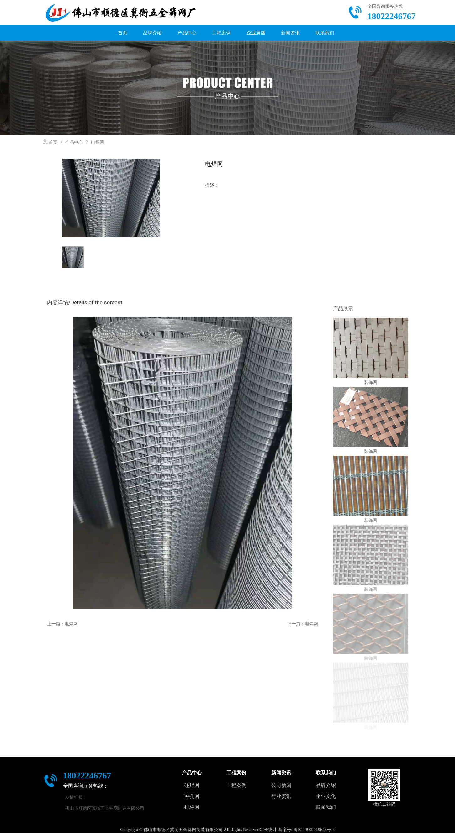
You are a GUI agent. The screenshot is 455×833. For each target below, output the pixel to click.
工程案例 (221, 33)
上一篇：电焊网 (62, 623)
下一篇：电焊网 (302, 623)
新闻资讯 (290, 33)
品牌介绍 (152, 33)
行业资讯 (281, 796)
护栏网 (191, 807)
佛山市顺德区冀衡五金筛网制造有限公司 (104, 808)
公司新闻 (281, 785)
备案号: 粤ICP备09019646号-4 (306, 829)
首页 (122, 33)
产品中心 (186, 33)
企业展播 (255, 33)
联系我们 (324, 33)
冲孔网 (191, 796)
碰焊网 (191, 785)
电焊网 (97, 142)
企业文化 (326, 796)
